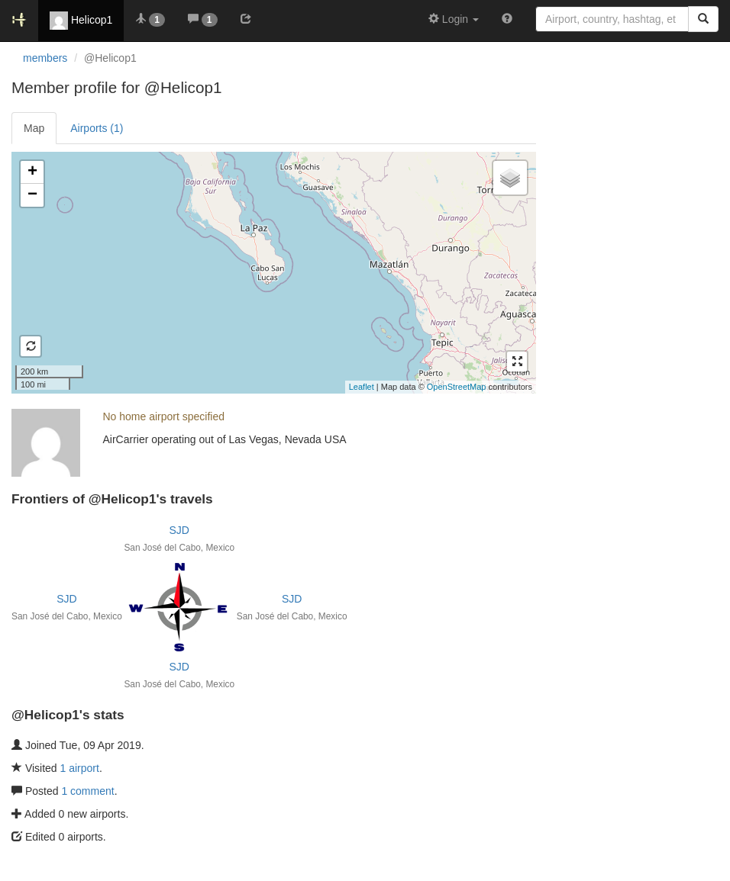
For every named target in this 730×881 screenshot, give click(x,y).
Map (34, 128)
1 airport (79, 768)
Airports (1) (96, 128)
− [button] (32, 195)
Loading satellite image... (271, 272)
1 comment (87, 791)
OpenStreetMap (456, 386)
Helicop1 (81, 20)
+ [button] (32, 172)
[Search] (703, 19)
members (45, 58)
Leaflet (361, 386)
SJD (179, 530)
